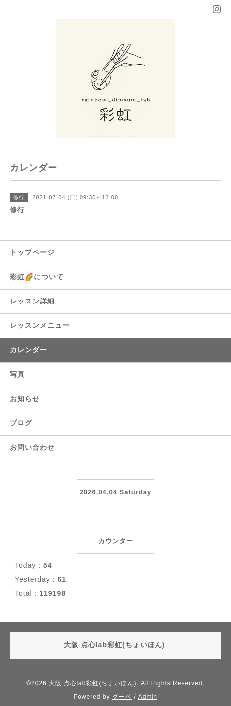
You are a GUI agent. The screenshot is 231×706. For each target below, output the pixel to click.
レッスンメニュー (40, 325)
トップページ (32, 252)
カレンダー (28, 350)
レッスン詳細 (32, 301)
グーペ (122, 696)
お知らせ (25, 399)
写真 (17, 374)
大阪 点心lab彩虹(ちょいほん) (92, 683)
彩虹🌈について (37, 277)
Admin (147, 696)
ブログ (21, 423)
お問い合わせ (32, 447)
